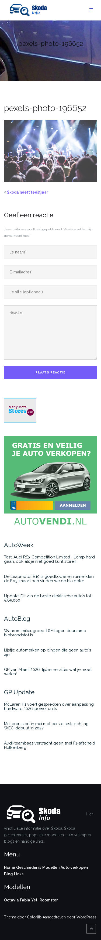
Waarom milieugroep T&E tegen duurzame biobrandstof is (45, 633)
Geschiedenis (28, 867)
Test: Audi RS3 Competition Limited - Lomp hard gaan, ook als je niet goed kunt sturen (49, 559)
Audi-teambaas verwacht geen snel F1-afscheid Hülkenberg (49, 745)
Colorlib (34, 917)
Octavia (11, 900)
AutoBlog (17, 618)
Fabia (25, 900)
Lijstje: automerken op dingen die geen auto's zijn (47, 652)
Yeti (35, 900)
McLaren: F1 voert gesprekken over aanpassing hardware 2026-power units (49, 706)
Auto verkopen (74, 867)
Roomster (49, 900)
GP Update (19, 692)
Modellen (51, 867)
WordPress (86, 917)
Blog (8, 874)
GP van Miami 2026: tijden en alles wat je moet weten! (48, 671)
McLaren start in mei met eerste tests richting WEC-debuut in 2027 (46, 726)
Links (18, 874)
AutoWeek (18, 544)
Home (9, 867)
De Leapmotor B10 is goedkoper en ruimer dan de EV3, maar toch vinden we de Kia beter (49, 578)
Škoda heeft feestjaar (27, 192)
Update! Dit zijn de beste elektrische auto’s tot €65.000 (47, 598)
